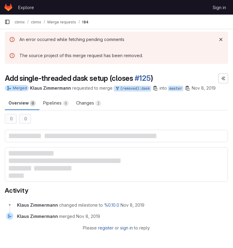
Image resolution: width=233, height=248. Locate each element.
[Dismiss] (221, 39)
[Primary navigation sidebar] (7, 22)
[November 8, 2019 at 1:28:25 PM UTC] (88, 216)
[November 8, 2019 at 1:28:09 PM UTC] (132, 205)
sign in (126, 227)
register (105, 227)
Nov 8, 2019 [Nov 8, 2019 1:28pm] (204, 88)
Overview (22, 103)
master (175, 88)
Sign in (219, 7)
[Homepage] (8, 7)
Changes (88, 103)
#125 (143, 78)
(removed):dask (132, 88)
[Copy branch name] (155, 88)
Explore (26, 7)
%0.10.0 (111, 205)
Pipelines (56, 103)
